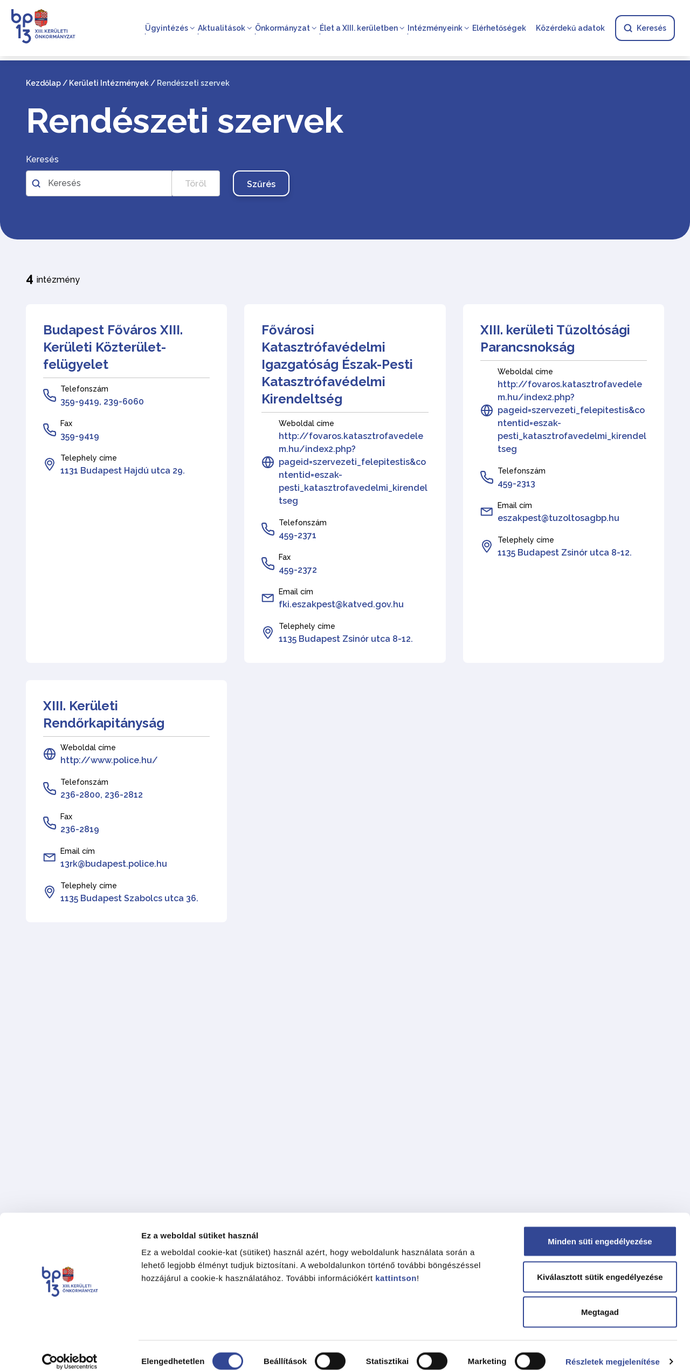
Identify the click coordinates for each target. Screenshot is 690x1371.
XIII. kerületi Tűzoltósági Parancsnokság (555, 338)
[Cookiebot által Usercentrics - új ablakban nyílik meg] (70, 1350)
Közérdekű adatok (570, 28)
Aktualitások (221, 28)
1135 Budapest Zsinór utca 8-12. (346, 639)
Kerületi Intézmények (109, 83)
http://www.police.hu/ (109, 760)
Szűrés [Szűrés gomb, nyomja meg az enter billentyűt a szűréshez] (261, 184)
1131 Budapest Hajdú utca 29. (122, 470)
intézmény (53, 278)
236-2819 (79, 829)
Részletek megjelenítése (612, 1349)
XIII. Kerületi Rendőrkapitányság (103, 714)
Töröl (195, 184)
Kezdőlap (43, 83)
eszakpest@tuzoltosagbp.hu (558, 518)
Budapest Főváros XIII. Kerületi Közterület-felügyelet (113, 347)
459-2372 (298, 570)
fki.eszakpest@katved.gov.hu (341, 604)
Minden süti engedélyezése (600, 1229)
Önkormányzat (282, 28)
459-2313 (516, 483)
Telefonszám (84, 389)
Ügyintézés (166, 28)
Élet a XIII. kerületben (359, 28)
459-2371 (297, 535)
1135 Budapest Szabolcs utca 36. (129, 898)
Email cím (296, 591)
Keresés (645, 28)
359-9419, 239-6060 (102, 401)
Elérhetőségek (499, 28)
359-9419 (79, 436)
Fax (66, 423)
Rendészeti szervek (184, 120)
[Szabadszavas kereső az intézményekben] (99, 183)
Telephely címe (88, 458)
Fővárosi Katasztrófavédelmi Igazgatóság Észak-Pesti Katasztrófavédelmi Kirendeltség (337, 364)
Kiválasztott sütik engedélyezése (600, 1265)
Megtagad (600, 1300)
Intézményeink (435, 28)
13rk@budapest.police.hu (113, 864)
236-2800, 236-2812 (101, 795)
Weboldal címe (306, 423)
